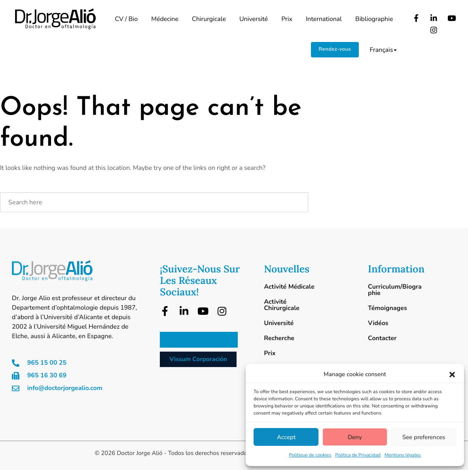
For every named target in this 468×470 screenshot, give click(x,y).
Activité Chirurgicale (281, 305)
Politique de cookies (310, 455)
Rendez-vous (335, 49)
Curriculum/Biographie (395, 290)
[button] (452, 375)
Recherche (279, 338)
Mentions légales (403, 455)
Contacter (382, 338)
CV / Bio (126, 19)
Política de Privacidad (358, 455)
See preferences (423, 437)
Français (383, 50)
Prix (286, 19)
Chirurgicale (209, 19)
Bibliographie (374, 19)
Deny (355, 437)
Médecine (164, 19)
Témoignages (387, 308)
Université (253, 19)
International (324, 19)
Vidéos (378, 323)
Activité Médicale (289, 286)
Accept (286, 437)
